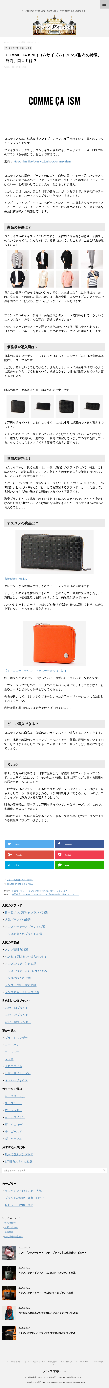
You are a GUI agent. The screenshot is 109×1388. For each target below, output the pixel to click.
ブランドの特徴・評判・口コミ (20, 880)
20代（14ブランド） (18, 1007)
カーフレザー (13, 1052)
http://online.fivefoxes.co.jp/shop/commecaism (42, 161)
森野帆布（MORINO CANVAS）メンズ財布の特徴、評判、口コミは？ (45, 894)
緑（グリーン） (15, 1096)
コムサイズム (27, 884)
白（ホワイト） (15, 1117)
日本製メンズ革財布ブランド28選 (26, 912)
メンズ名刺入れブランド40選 (23, 933)
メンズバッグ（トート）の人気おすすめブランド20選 (45, 1293)
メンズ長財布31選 (16, 949)
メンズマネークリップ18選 (22, 992)
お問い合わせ (11, 1227)
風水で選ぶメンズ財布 (19, 1154)
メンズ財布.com (54, 1371)
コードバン (12, 1044)
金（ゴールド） (15, 1131)
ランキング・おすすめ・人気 (23, 1190)
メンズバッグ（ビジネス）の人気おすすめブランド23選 (47, 1272)
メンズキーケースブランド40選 (25, 926)
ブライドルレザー (16, 1037)
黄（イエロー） (15, 1124)
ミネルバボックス (16, 1080)
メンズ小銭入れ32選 (18, 978)
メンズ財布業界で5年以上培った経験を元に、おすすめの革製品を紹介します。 (54, 1377)
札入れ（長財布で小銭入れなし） (26, 956)
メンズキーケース (83, 1362)
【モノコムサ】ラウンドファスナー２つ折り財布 (35, 670)
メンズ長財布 (33, 1362)
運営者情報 (10, 1223)
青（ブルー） (13, 1103)
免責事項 (8, 1232)
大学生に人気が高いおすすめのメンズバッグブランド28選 (48, 1313)
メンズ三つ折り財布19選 (20, 985)
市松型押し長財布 (15, 578)
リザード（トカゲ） (18, 1073)
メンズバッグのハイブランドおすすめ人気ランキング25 (47, 1333)
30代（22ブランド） (18, 1015)
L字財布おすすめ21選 (18, 1161)
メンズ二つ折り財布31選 (20, 963)
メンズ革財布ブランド (15, 1362)
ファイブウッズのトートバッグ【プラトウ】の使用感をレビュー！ (52, 1252)
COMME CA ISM (14, 884)
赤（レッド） (13, 1110)
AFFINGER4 (80, 1382)
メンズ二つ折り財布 (49, 1362)
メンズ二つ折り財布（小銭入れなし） (29, 970)
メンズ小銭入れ (66, 1362)
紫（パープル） (15, 1138)
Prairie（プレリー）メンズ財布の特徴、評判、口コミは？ (39, 891)
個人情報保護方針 (13, 1236)
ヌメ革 (9, 1059)
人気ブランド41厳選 (18, 919)
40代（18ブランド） (18, 1022)
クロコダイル (13, 1066)
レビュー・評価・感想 (19, 1205)
